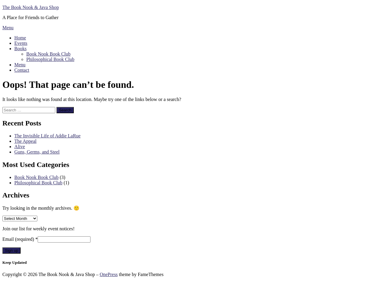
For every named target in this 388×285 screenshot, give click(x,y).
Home (20, 37)
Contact (21, 70)
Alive (19, 146)
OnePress (109, 274)
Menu (7, 27)
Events (20, 43)
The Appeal (25, 141)
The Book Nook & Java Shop (30, 7)
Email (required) (20, 239)
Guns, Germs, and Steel (37, 151)
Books (20, 48)
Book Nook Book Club (48, 53)
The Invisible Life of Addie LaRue (47, 135)
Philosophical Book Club (50, 59)
